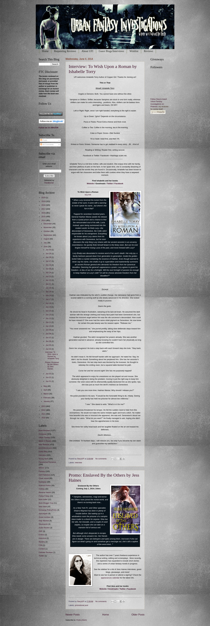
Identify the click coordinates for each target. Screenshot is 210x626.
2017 (43, 209)
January (47, 401)
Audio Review (44, 528)
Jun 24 (49, 273)
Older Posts (137, 614)
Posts (43, 140)
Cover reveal (44, 478)
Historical (42, 538)
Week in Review (45, 441)
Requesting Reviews (65, 51)
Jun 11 (49, 322)
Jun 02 (49, 377)
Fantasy (42, 471)
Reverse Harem (45, 492)
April (46, 390)
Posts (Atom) (81, 620)
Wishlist (134, 51)
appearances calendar (110, 578)
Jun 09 (49, 330)
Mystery (42, 542)
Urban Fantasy (44, 437)
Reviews (148, 51)
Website (90, 184)
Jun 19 (49, 292)
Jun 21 (49, 284)
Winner (41, 468)
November (48, 227)
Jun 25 (49, 269)
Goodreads (113, 589)
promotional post (81, 605)
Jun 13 (49, 315)
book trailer (43, 499)
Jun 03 (49, 374)
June (46, 247)
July (45, 243)
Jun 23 (49, 276)
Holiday (42, 489)
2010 (43, 418)
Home (45, 51)
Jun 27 (49, 261)
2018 (43, 205)
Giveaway (43, 434)
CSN (40, 545)
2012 (43, 410)
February (47, 398)
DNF (40, 531)
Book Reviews (44, 430)
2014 (43, 220)
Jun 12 (49, 318)
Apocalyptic (43, 514)
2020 (43, 198)
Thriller (41, 556)
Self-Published (44, 475)
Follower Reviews (46, 552)
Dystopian (43, 482)
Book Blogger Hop (46, 503)
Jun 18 (49, 295)
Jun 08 (49, 334)
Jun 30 (49, 250)
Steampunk (43, 524)
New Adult (43, 507)
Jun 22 (49, 280)
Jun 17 (49, 299)
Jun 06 (49, 341)
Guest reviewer (45, 517)
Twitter (110, 184)
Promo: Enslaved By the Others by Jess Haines (52, 365)
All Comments (47, 145)
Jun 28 (49, 257)
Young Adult (43, 459)
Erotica (41, 535)
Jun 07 (49, 338)
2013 (43, 406)
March (46, 394)
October (47, 231)
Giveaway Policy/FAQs (48, 510)
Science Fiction (45, 485)
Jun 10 (49, 326)
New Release (44, 445)
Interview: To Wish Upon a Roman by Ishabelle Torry (52, 355)
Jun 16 (49, 303)
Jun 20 (49, 288)
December (48, 224)
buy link (88, 195)
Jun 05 (49, 345)
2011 (43, 414)
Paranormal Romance (47, 462)
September (48, 235)
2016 (43, 213)
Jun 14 (49, 311)
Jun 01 (49, 381)
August (47, 239)
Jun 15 (49, 307)
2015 (43, 217)
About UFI (87, 51)
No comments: (101, 459)
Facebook (118, 184)
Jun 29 (49, 254)
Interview (78, 463)
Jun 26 (49, 265)
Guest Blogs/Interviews (111, 51)
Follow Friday (44, 496)
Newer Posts (73, 614)
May (45, 386)
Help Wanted (44, 521)
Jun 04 (49, 349)
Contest (42, 549)
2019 (43, 201)
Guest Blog (43, 452)
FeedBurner (49, 183)
